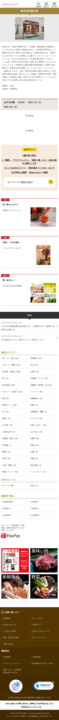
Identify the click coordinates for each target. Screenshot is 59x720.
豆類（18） (35, 372)
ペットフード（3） (38, 472)
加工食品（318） (9, 385)
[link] (43, 686)
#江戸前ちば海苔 (19, 172)
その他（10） (7, 425)
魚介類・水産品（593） (12, 372)
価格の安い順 (34, 102)
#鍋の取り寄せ (29, 155)
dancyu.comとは (9, 625)
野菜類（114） (37, 358)
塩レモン (34, 485)
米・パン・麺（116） (11, 358)
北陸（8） (35, 452)
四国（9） (35, 458)
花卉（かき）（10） (39, 425)
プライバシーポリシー (12, 663)
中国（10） (7, 458)
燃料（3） (35, 405)
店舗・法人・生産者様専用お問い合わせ (12, 671)
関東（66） (35, 438)
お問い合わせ (8, 644)
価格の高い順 (10, 107)
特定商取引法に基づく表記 (42, 663)
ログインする (37, 618)
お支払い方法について (41, 631)
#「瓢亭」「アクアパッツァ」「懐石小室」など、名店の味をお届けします (29, 161)
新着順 (21, 102)
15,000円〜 (35, 515)
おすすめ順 (9, 102)
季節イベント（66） (10, 472)
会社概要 (6, 657)
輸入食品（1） (37, 465)
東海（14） (35, 445)
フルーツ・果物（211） (12, 365)
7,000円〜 (35, 508)
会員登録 (6, 618)
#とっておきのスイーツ (15, 168)
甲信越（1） (7, 445)
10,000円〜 (7, 515)
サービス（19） (37, 418)
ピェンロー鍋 (7, 485)
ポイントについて (39, 637)
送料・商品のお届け (11, 637)
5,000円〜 (6, 508)
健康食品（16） (37, 398)
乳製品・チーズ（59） (40, 378)
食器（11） (7, 418)
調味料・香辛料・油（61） (42, 385)
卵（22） (6, 378)
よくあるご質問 (9, 631)
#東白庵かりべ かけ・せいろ (41, 168)
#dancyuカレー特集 (38, 172)
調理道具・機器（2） (39, 412)
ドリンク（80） (37, 392)
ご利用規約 (36, 657)
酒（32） (6, 398)
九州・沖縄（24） (9, 465)
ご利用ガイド (37, 625)
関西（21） (7, 452)
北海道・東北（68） (10, 438)
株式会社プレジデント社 (31, 707)
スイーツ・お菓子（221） (13, 392)
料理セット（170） (10, 405)
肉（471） (35, 365)
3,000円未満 (7, 502)
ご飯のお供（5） (9, 432)
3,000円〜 (35, 502)
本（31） (6, 412)
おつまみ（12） (37, 432)
